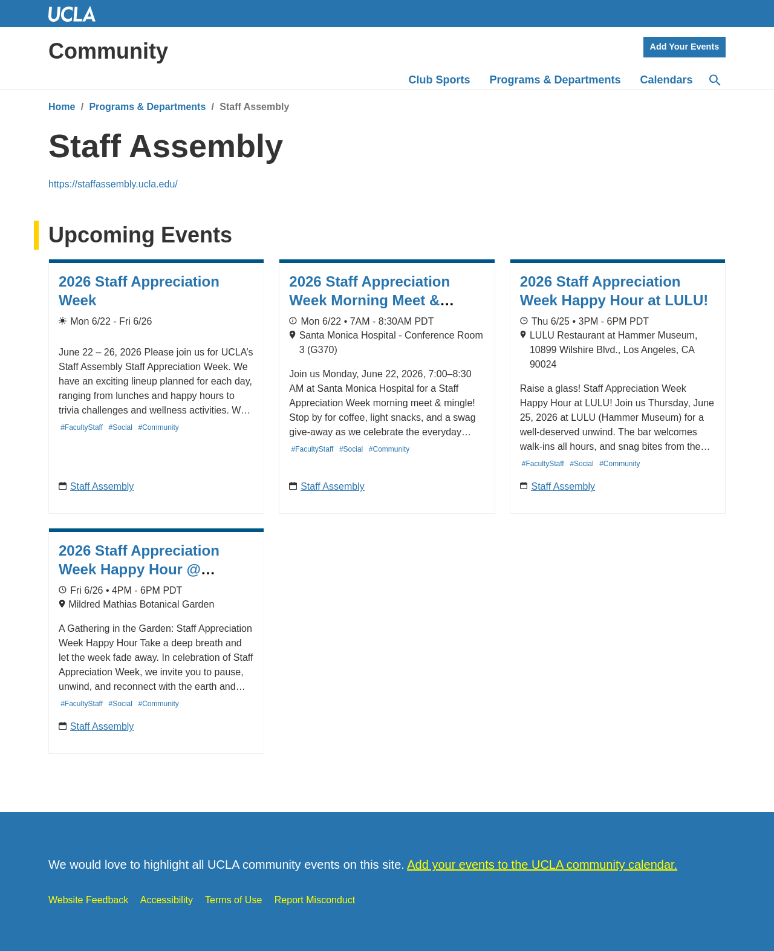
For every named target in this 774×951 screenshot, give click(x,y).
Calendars (666, 80)
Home (61, 107)
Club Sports (439, 80)
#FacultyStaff (81, 427)
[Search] (714, 80)
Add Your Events (685, 46)
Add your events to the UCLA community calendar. (542, 864)
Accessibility (166, 900)
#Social (120, 427)
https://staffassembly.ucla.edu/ (113, 184)
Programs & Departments (147, 107)
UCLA (77, 13)
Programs (555, 80)
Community (108, 51)
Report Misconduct (315, 900)
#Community (158, 427)
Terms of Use (233, 900)
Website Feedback (88, 900)
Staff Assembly (102, 486)
